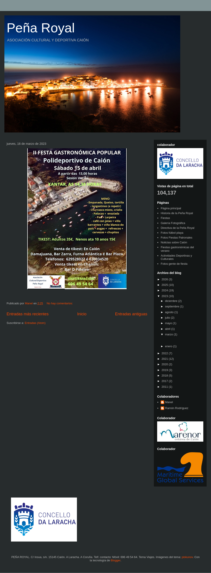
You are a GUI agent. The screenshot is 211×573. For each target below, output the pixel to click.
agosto (170, 312)
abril (168, 329)
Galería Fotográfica (173, 223)
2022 (165, 353)
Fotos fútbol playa (172, 232)
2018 (165, 375)
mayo (169, 323)
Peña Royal (41, 27)
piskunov (187, 557)
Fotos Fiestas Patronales (176, 237)
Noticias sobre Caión (174, 242)
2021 (165, 358)
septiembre (172, 306)
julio (168, 317)
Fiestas (165, 218)
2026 (165, 279)
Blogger (115, 560)
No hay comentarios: (60, 303)
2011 (165, 386)
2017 (165, 381)
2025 (165, 284)
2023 (165, 296)
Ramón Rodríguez (176, 408)
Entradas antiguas (131, 314)
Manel (169, 402)
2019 (165, 370)
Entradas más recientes (28, 314)
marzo (169, 334)
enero (169, 346)
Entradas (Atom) (35, 323)
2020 (165, 364)
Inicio (81, 314)
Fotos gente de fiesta (174, 263)
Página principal (171, 208)
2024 (165, 290)
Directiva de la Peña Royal (177, 228)
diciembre (171, 301)
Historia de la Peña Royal (177, 213)
